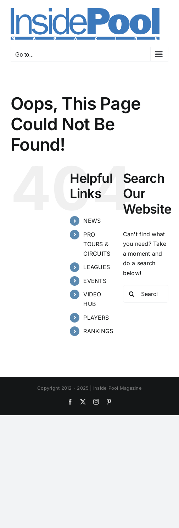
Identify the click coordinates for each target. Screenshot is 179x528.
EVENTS (94, 280)
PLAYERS (96, 317)
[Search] (132, 294)
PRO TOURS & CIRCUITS (96, 244)
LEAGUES (96, 267)
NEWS (92, 220)
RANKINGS (98, 331)
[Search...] (145, 294)
